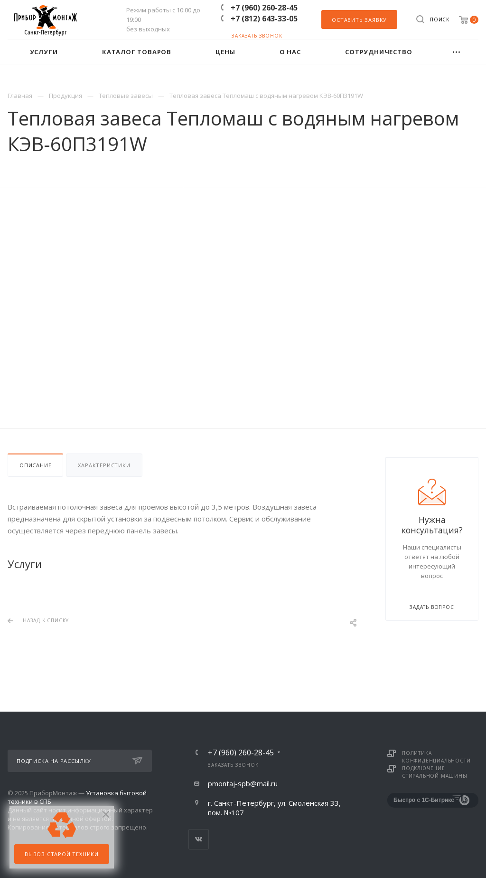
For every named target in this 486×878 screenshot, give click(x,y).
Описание (35, 465)
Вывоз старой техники (62, 854)
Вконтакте (198, 839)
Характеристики (104, 465)
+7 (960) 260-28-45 (264, 7)
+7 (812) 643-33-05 (264, 18)
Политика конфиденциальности (436, 757)
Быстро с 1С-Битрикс (423, 800)
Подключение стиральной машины (434, 772)
